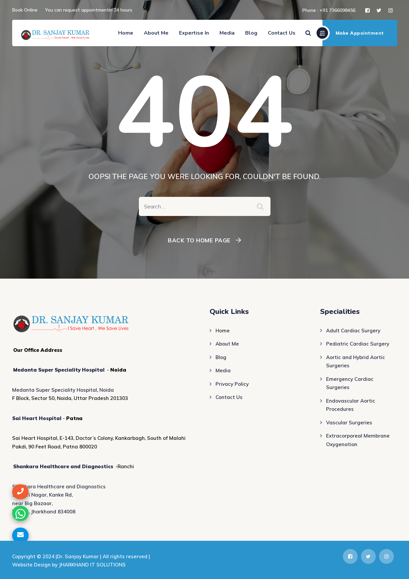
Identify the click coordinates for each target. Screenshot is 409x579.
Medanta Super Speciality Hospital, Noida (63, 390)
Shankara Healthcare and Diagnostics (63, 466)
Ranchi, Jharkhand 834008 (43, 511)
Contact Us (281, 33)
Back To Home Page (199, 240)
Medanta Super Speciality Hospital (59, 370)
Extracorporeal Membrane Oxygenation (358, 440)
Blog (251, 33)
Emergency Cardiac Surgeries (349, 383)
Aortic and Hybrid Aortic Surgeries (355, 361)
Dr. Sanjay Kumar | (80, 556)
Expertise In (194, 33)
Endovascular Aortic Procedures (350, 405)
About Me (156, 33)
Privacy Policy (232, 384)
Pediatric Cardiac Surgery (357, 344)
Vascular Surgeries (349, 422)
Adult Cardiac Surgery (353, 330)
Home (125, 33)
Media (227, 33)
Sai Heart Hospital (37, 418)
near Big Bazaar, (32, 503)
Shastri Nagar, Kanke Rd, (42, 495)
